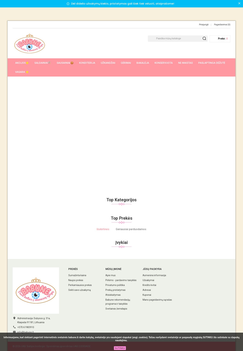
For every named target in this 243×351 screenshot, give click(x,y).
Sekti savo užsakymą (79, 290)
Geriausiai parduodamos (131, 229)
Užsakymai (148, 280)
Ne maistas (185, 62)
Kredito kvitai (149, 285)
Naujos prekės (75, 280)
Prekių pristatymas (115, 290)
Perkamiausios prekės (80, 285)
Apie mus (110, 275)
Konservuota (164, 62)
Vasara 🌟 (22, 72)
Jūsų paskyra (152, 269)
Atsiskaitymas (113, 295)
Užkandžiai (108, 62)
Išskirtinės (103, 229)
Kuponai (147, 295)
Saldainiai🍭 (42, 62)
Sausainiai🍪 (65, 62)
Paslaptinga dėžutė (211, 62)
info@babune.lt (25, 332)
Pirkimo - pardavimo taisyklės (121, 280)
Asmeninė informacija (154, 275)
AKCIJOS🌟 (22, 62)
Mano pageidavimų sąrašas (157, 299)
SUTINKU (120, 348)
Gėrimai (126, 62)
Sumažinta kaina (77, 275)
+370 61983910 (25, 327)
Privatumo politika (115, 285)
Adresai (147, 290)
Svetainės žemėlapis (116, 308)
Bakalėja (143, 62)
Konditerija (87, 62)
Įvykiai (121, 242)
